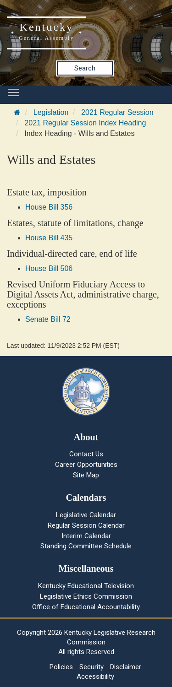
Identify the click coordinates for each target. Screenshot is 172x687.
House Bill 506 (48, 268)
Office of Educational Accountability (86, 607)
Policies (61, 667)
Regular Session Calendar (86, 525)
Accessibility (95, 676)
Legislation (51, 112)
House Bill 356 (48, 207)
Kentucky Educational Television (86, 586)
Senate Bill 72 (48, 319)
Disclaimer (125, 667)
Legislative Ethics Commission (86, 596)
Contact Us (86, 454)
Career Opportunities (86, 464)
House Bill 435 (48, 238)
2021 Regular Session (117, 112)
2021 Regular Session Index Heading (85, 123)
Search (84, 68)
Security (91, 667)
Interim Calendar (86, 536)
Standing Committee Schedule (86, 546)
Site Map (86, 475)
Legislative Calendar (86, 515)
